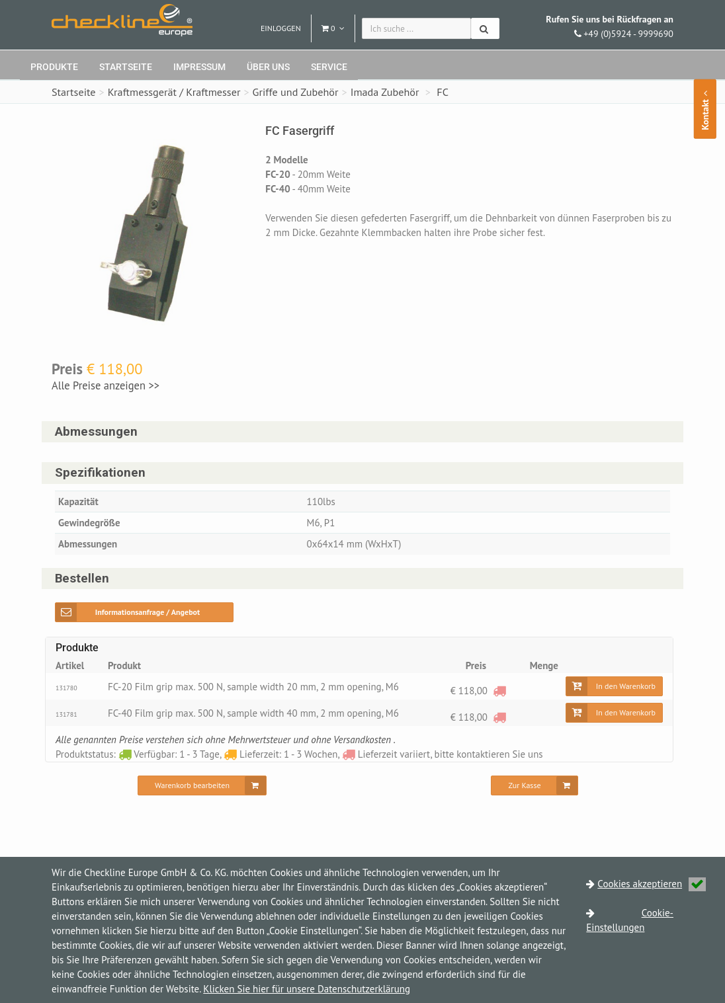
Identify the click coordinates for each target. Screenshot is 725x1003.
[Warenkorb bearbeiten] (202, 785)
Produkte (54, 66)
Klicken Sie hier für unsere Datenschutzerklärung (306, 989)
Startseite (125, 66)
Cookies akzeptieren (651, 883)
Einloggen (281, 28)
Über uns (268, 66)
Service (329, 66)
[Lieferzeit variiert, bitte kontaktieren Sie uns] (499, 690)
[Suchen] (485, 28)
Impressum (199, 66)
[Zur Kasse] (534, 785)
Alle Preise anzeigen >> (105, 385)
